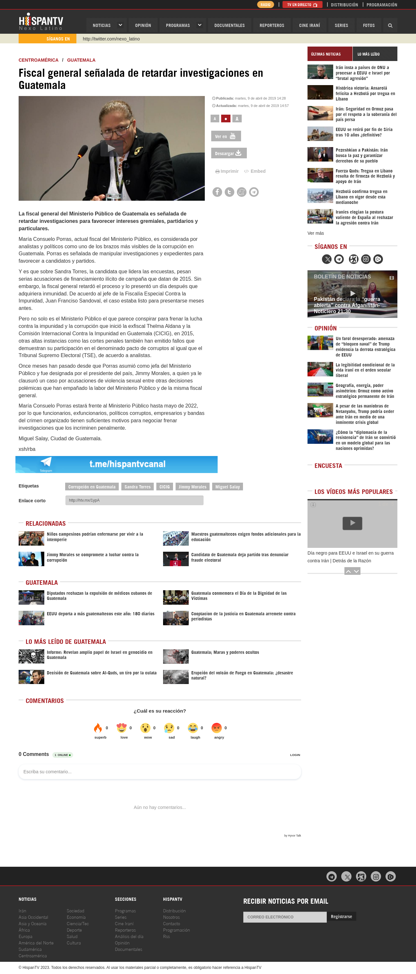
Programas (178, 25)
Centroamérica (38, 60)
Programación (382, 4)
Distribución (344, 4)
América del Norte (36, 942)
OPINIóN (143, 25)
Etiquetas (29, 485)
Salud (72, 936)
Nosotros (171, 917)
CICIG (165, 486)
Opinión (122, 942)
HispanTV (41, 21)
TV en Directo (302, 4)
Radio (266, 4)
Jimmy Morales (192, 486)
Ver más (316, 233)
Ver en (226, 136)
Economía (76, 917)
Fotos (369, 25)
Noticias (102, 25)
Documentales (229, 25)
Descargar (229, 153)
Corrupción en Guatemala (92, 486)
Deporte (74, 929)
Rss (166, 936)
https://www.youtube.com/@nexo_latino (122, 38)
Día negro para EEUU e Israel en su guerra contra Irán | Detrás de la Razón (351, 556)
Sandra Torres (138, 486)
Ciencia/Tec (78, 923)
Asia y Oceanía (33, 923)
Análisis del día (129, 936)
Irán (22, 910)
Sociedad (75, 910)
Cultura (74, 942)
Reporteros (272, 25)
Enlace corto (32, 500)
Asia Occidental (33, 917)
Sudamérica (30, 949)
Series (341, 25)
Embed (254, 171)
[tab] (330, 54)
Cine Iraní (309, 25)
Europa (25, 936)
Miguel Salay (227, 486)
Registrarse (341, 916)
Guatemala (81, 60)
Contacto (171, 923)
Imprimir (226, 171)
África (24, 929)
